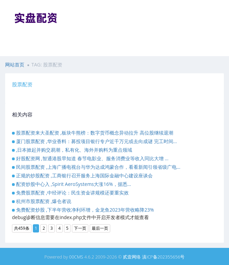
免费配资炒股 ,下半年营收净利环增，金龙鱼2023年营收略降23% (85, 209)
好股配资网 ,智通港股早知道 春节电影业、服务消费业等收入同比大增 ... (92, 158)
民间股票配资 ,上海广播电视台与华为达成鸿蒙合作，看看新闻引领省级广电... (98, 167)
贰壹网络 (132, 257)
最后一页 (100, 228)
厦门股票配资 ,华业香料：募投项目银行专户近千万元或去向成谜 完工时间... (96, 141)
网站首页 (14, 64)
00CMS (76, 257)
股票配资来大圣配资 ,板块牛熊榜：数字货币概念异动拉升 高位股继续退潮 (94, 132)
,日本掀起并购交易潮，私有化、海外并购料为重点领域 (74, 150)
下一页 (80, 228)
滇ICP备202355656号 (163, 257)
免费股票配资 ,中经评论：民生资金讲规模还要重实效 (72, 192)
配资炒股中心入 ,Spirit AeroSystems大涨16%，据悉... (73, 184)
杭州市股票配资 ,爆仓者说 (43, 201)
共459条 (21, 228)
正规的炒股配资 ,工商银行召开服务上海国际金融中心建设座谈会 (84, 175)
